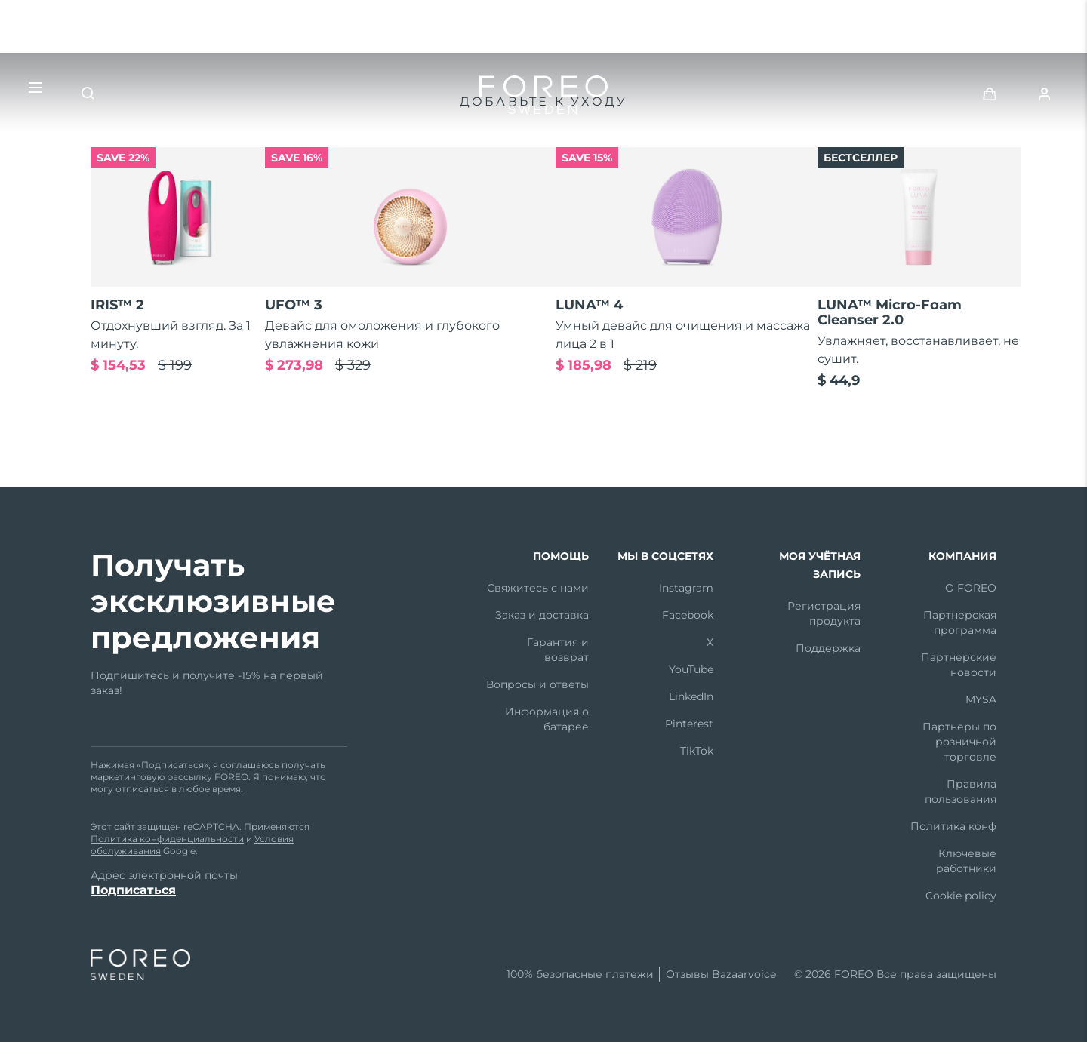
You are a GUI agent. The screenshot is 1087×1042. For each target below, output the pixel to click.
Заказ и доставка (542, 615)
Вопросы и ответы (537, 684)
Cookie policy (960, 895)
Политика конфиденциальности (167, 838)
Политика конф (953, 826)
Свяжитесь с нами (538, 588)
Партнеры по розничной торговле (959, 742)
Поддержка (828, 648)
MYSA (980, 699)
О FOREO (970, 588)
